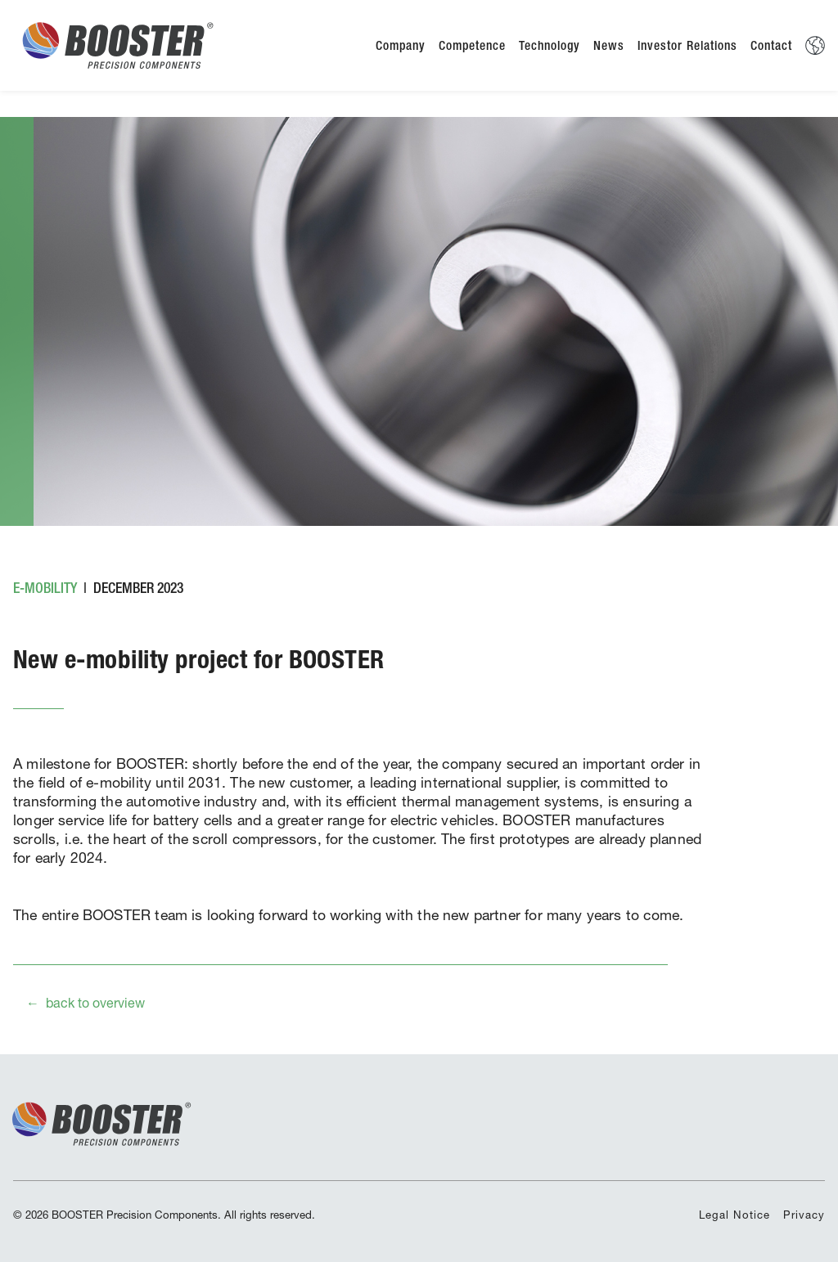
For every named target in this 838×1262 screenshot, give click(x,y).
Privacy (804, 1214)
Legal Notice (734, 1214)
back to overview (95, 1002)
